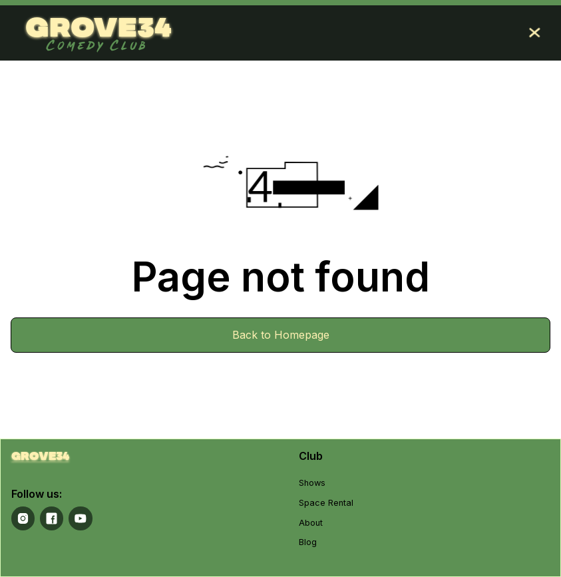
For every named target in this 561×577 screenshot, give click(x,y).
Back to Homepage (280, 334)
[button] (534, 33)
